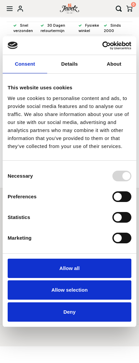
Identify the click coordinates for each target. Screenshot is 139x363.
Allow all (70, 268)
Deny (70, 312)
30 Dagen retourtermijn (53, 28)
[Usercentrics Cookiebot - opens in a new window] (102, 45)
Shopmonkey (104, 336)
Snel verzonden (23, 28)
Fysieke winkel (88, 28)
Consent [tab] (25, 64)
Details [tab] (69, 64)
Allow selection (69, 290)
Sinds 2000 (112, 28)
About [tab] (114, 64)
